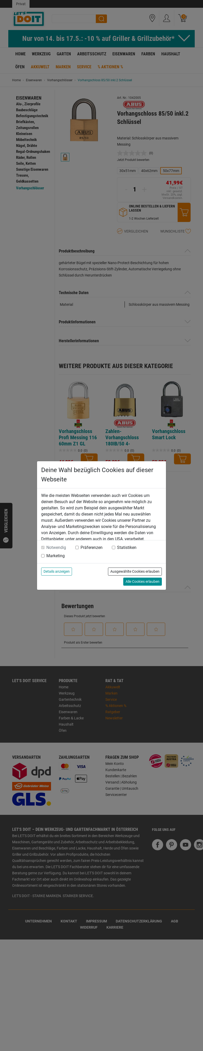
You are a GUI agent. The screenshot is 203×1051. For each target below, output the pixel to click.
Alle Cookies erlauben (143, 581)
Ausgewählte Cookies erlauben (135, 571)
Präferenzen (92, 547)
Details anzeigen (57, 571)
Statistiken (126, 547)
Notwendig (56, 547)
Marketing (55, 555)
